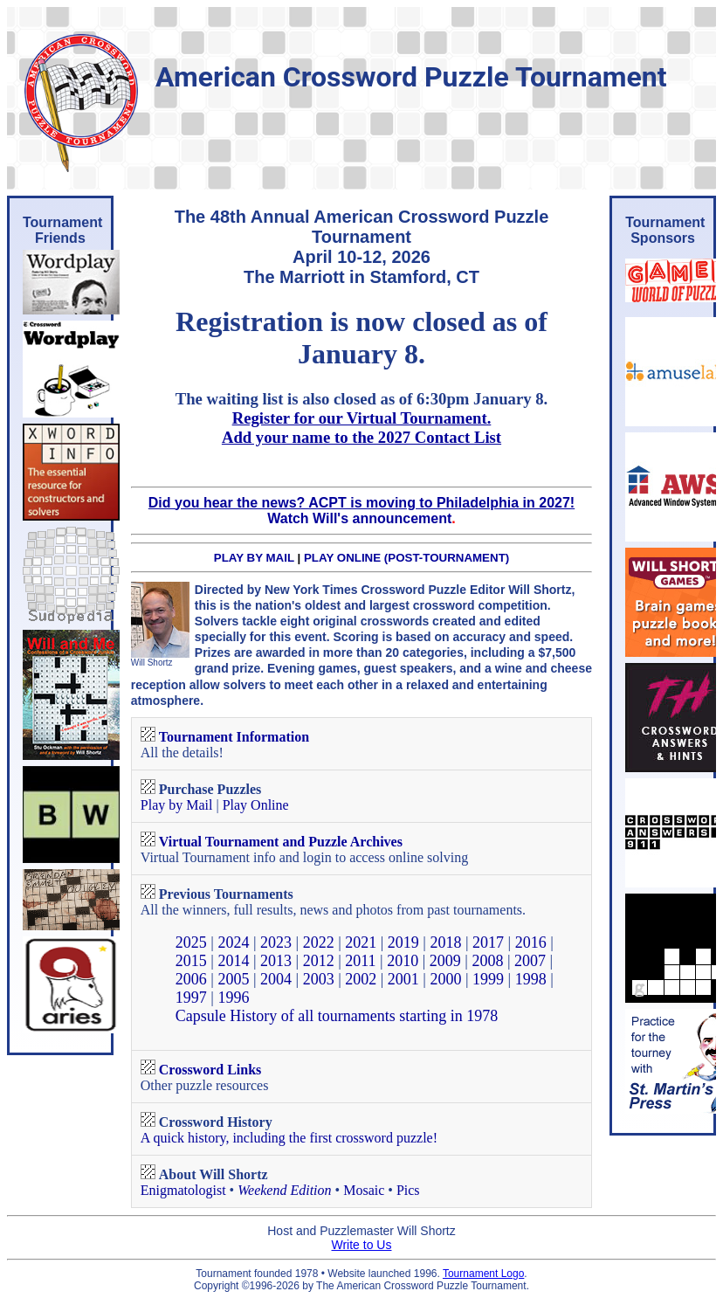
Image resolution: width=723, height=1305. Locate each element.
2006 (191, 979)
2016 (531, 942)
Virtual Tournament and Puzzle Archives (281, 841)
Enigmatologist (183, 1190)
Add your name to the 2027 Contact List (361, 437)
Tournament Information (234, 736)
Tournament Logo (483, 1273)
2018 (445, 942)
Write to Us (362, 1245)
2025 (191, 942)
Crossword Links (210, 1069)
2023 (276, 942)
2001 (403, 979)
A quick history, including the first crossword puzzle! (289, 1137)
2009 (445, 961)
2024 (233, 942)
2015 (191, 961)
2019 (403, 942)
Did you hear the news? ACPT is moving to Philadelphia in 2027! (361, 502)
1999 (488, 979)
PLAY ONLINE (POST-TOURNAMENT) (406, 557)
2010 (402, 961)
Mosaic (363, 1190)
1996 (233, 997)
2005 (233, 979)
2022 (318, 942)
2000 (445, 979)
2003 (318, 979)
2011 (360, 961)
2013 (276, 961)
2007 (530, 961)
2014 (233, 961)
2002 (360, 979)
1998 (531, 979)
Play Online (256, 805)
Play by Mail (177, 805)
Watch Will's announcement (359, 518)
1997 (191, 997)
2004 (276, 979)
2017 (488, 942)
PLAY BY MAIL (254, 557)
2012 (318, 961)
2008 (487, 961)
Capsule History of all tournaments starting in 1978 (337, 1016)
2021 (360, 942)
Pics (408, 1190)
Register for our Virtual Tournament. (362, 418)
